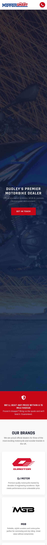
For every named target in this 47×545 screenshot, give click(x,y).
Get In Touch (23, 211)
